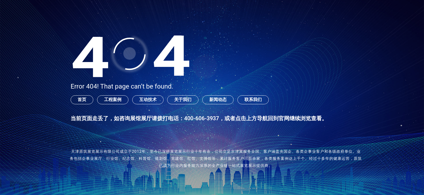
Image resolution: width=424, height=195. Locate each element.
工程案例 (112, 99)
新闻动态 (218, 99)
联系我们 (253, 99)
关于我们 (182, 99)
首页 (82, 99)
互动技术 (148, 99)
